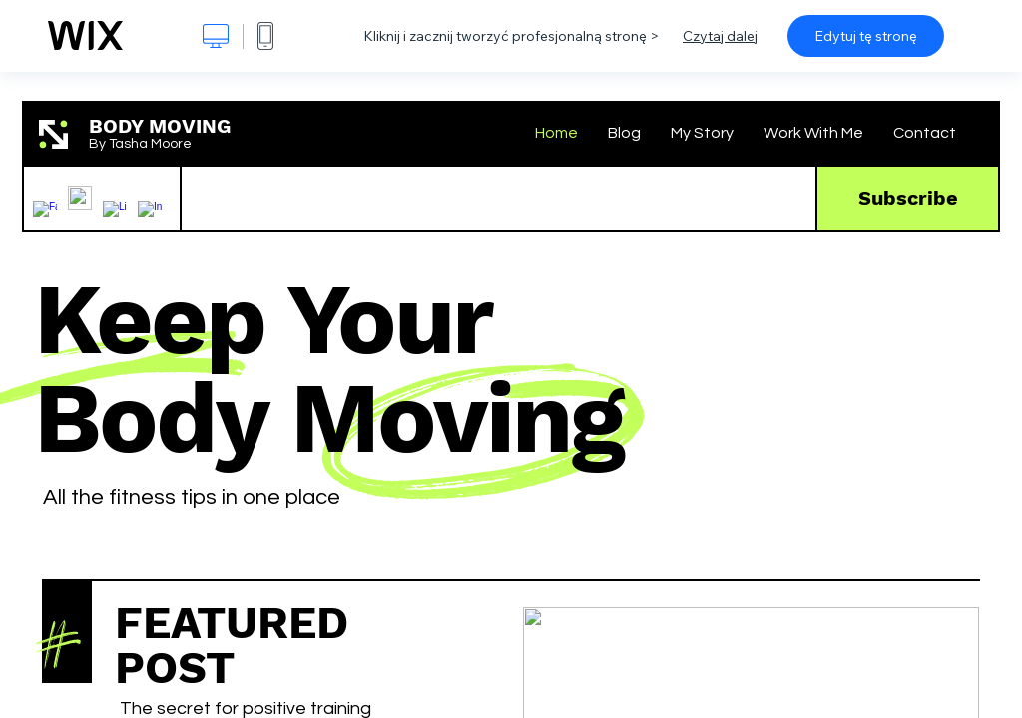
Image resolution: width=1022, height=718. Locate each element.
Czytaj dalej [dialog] (720, 36)
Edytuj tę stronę (865, 36)
